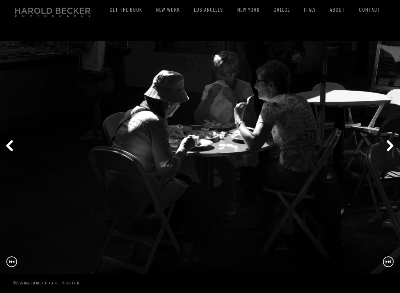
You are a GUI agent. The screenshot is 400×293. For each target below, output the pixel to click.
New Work (168, 9)
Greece (282, 9)
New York (248, 9)
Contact (369, 9)
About (337, 9)
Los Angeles (208, 9)
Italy (310, 9)
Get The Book (126, 9)
